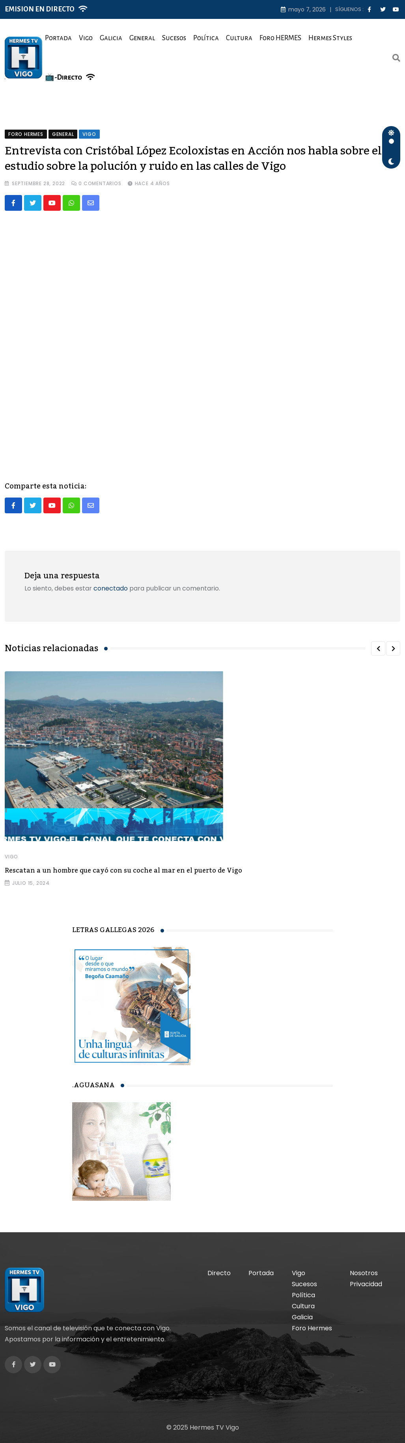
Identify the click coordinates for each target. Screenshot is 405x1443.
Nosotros (364, 1273)
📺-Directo (63, 77)
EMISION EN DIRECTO (40, 9)
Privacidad (366, 1284)
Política (206, 38)
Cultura (239, 38)
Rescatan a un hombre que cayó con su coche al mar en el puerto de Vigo (123, 871)
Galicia (111, 38)
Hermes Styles (330, 38)
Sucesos (174, 38)
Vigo (86, 38)
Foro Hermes (312, 1328)
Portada (58, 38)
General (142, 38)
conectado (110, 588)
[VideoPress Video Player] (202, 339)
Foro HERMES (280, 38)
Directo (219, 1273)
